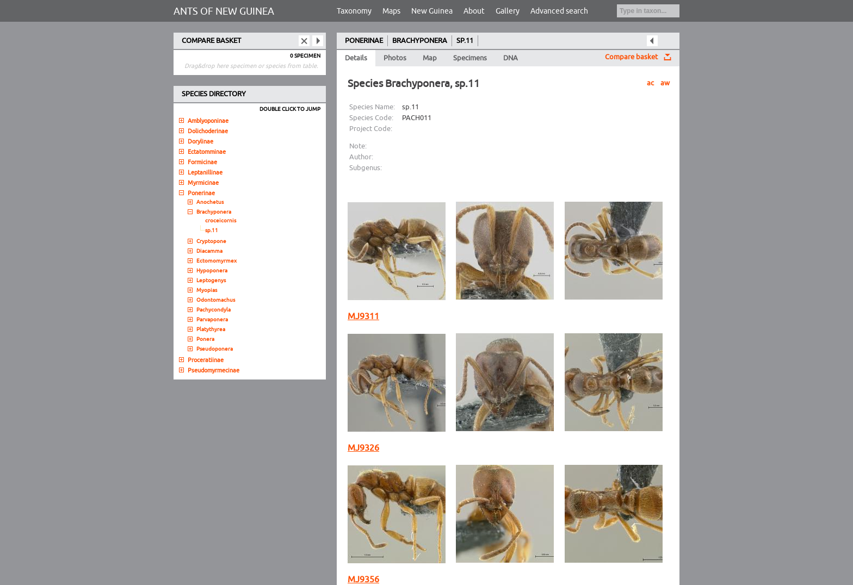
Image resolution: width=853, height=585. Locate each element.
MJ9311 (363, 316)
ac (650, 83)
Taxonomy (354, 11)
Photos (395, 58)
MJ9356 (363, 579)
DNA (510, 58)
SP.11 (464, 40)
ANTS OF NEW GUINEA (224, 11)
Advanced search (559, 11)
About (474, 11)
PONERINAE (364, 40)
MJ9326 (363, 448)
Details (356, 58)
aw (665, 83)
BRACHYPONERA (419, 40)
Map (430, 58)
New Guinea (432, 11)
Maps (391, 11)
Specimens (470, 58)
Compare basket (631, 57)
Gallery (508, 11)
